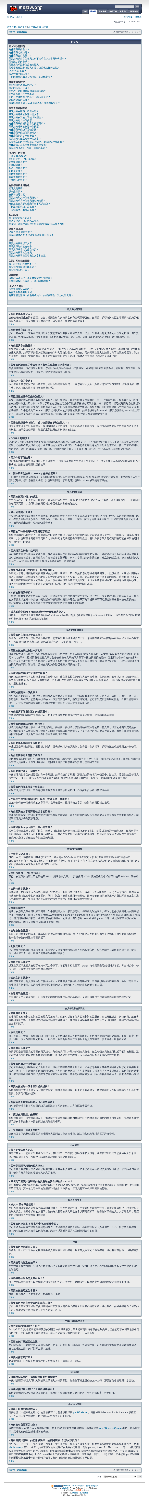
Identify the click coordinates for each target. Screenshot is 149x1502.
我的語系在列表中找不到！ (22, 94)
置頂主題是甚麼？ (18, 174)
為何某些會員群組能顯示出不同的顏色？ (29, 203)
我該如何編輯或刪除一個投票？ (25, 126)
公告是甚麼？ (16, 171)
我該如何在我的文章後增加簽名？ (26, 117)
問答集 (128, 17)
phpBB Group (80, 1412)
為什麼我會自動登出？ (20, 55)
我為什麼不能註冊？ (19, 73)
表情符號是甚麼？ (18, 162)
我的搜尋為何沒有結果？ (21, 246)
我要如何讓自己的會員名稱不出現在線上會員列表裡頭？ (37, 58)
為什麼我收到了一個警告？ (22, 135)
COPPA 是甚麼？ (17, 70)
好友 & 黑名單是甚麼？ (20, 232)
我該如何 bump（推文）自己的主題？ (28, 148)
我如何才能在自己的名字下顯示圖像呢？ (29, 97)
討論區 (93, 11)
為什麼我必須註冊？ (19, 52)
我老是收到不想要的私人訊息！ (25, 221)
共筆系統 (102, 11)
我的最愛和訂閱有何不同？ (22, 264)
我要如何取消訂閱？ (19, 270)
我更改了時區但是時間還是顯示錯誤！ (28, 91)
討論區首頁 (22, 32)
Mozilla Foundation (80, 1493)
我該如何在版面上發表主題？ (24, 111)
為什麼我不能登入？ (19, 49)
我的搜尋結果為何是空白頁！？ (25, 249)
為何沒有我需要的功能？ (21, 292)
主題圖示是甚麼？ (18, 180)
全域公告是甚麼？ (18, 168)
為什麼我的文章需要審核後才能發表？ (28, 144)
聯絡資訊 (94, 1485)
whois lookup (16, 1447)
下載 (85, 11)
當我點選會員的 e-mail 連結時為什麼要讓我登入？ (34, 103)
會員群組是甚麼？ (18, 194)
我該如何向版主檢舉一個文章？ (25, 138)
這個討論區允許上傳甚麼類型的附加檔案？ (31, 278)
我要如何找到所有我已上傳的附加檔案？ (29, 281)
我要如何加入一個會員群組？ (24, 197)
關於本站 (134, 11)
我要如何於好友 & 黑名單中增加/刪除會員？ (31, 235)
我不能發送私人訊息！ (20, 218)
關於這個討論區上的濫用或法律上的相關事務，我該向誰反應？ (41, 295)
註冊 (19, 17)
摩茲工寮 (113, 11)
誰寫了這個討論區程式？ (21, 289)
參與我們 (123, 11)
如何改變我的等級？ (19, 100)
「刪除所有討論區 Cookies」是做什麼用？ (30, 76)
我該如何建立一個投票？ (21, 120)
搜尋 (138, 17)
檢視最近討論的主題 (38, 27)
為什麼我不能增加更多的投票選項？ (27, 123)
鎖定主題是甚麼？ (18, 177)
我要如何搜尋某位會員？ (21, 252)
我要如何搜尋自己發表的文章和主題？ (28, 255)
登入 (11, 17)
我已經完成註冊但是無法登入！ (25, 64)
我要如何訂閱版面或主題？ (22, 267)
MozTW (33, 8)
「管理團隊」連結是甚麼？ (22, 209)
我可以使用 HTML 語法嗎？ (23, 159)
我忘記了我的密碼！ (19, 61)
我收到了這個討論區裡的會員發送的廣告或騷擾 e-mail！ (37, 224)
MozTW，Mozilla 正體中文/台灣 (76, 1485)
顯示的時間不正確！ (19, 88)
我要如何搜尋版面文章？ (21, 243)
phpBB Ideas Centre (110, 1428)
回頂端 (11, 324)
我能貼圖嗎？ (16, 165)
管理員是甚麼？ (17, 188)
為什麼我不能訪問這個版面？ (24, 129)
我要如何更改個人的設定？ (22, 85)
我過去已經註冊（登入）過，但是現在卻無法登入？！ (36, 67)
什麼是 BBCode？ (18, 156)
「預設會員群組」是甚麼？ (22, 206)
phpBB (65, 1488)
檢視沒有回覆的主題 (17, 27)
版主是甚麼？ (16, 191)
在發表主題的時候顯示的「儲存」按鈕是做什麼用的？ (36, 141)
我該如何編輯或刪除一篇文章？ (25, 114)
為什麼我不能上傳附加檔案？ (24, 132)
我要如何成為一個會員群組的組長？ (27, 200)
